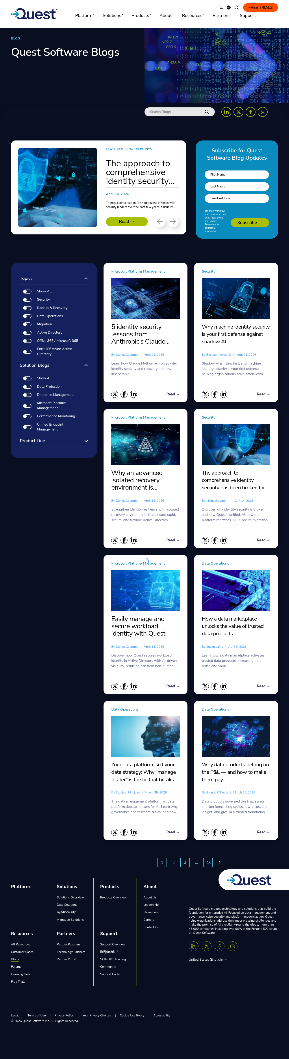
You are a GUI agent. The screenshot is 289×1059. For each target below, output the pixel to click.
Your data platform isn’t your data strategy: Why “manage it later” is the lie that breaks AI (143, 773)
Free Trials (260, 7)
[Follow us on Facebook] (251, 112)
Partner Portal (66, 960)
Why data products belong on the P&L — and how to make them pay (235, 773)
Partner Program (68, 945)
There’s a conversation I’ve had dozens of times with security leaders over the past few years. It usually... (141, 206)
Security (210, 271)
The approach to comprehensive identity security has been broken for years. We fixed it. (233, 481)
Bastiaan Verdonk (218, 355)
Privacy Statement (211, 222)
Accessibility (161, 1016)
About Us (149, 898)
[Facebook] (219, 947)
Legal (15, 1016)
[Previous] (159, 221)
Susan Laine (214, 647)
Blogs (15, 960)
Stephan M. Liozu (128, 793)
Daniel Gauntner (127, 355)
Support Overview (113, 945)
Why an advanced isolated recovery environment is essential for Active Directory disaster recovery (138, 481)
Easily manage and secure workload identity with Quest (138, 627)
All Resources (20, 945)
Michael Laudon (217, 501)
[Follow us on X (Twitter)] (238, 112)
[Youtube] (232, 947)
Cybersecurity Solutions (66, 913)
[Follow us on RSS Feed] (263, 112)
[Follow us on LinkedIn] (226, 112)
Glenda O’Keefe (217, 793)
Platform (20, 888)
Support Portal (110, 975)
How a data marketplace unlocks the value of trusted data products (233, 627)
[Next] (173, 221)
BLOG (15, 38)
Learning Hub (20, 975)
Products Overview (113, 898)
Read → (127, 222)
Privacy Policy (64, 1016)
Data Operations (218, 563)
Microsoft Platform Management (143, 271)
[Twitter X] (206, 947)
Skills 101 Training (113, 960)
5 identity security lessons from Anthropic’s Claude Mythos (138, 334)
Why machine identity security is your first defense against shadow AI (236, 334)
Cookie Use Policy (132, 1016)
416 (207, 863)
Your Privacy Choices (97, 1016)
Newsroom (151, 913)
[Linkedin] (193, 947)
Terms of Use (37, 1016)
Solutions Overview (70, 898)
